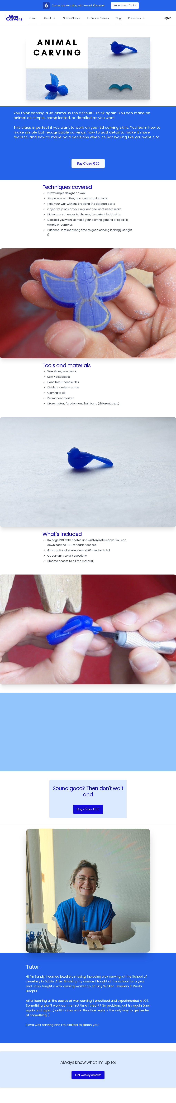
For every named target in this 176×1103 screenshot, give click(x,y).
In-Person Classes (98, 18)
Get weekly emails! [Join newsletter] (88, 1075)
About (50, 18)
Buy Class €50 (88, 163)
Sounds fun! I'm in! (125, 5)
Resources (137, 18)
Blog (118, 18)
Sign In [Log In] (168, 18)
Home (32, 18)
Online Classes (71, 18)
